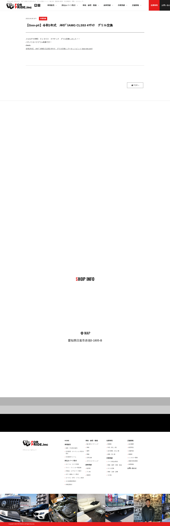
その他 (109, 475)
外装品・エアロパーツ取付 (73, 471)
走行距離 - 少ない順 (113, 451)
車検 (88, 447)
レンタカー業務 (133, 457)
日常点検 (89, 457)
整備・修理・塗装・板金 (115, 465)
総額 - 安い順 (111, 454)
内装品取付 (69, 484)
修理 (88, 451)
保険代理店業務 (133, 461)
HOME (67, 440)
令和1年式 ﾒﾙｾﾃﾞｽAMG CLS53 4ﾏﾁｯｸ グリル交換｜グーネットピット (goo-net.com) (59, 49)
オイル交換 (111, 468)
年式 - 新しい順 (112, 447)
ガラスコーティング (92, 461)
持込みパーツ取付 (70, 5)
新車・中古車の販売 (71, 448)
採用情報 (131, 464)
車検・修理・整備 (91, 5)
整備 (88, 454)
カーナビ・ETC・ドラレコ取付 (75, 478)
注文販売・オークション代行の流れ (75, 452)
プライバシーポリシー (30, 450)
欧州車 (89, 468)
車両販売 (52, 5)
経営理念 (131, 447)
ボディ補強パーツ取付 (72, 474)
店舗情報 (137, 5)
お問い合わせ (131, 468)
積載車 (130, 454)
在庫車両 (154, 5)
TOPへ (135, 85)
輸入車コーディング (92, 444)
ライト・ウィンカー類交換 (73, 467)
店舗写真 (131, 451)
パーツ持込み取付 (113, 461)
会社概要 (131, 444)
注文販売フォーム (71, 457)
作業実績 (123, 5)
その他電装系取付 (71, 481)
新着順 (109, 444)
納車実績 (108, 5)
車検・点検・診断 (113, 471)
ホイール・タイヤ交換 (72, 464)
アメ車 (89, 471)
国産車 (89, 475)
